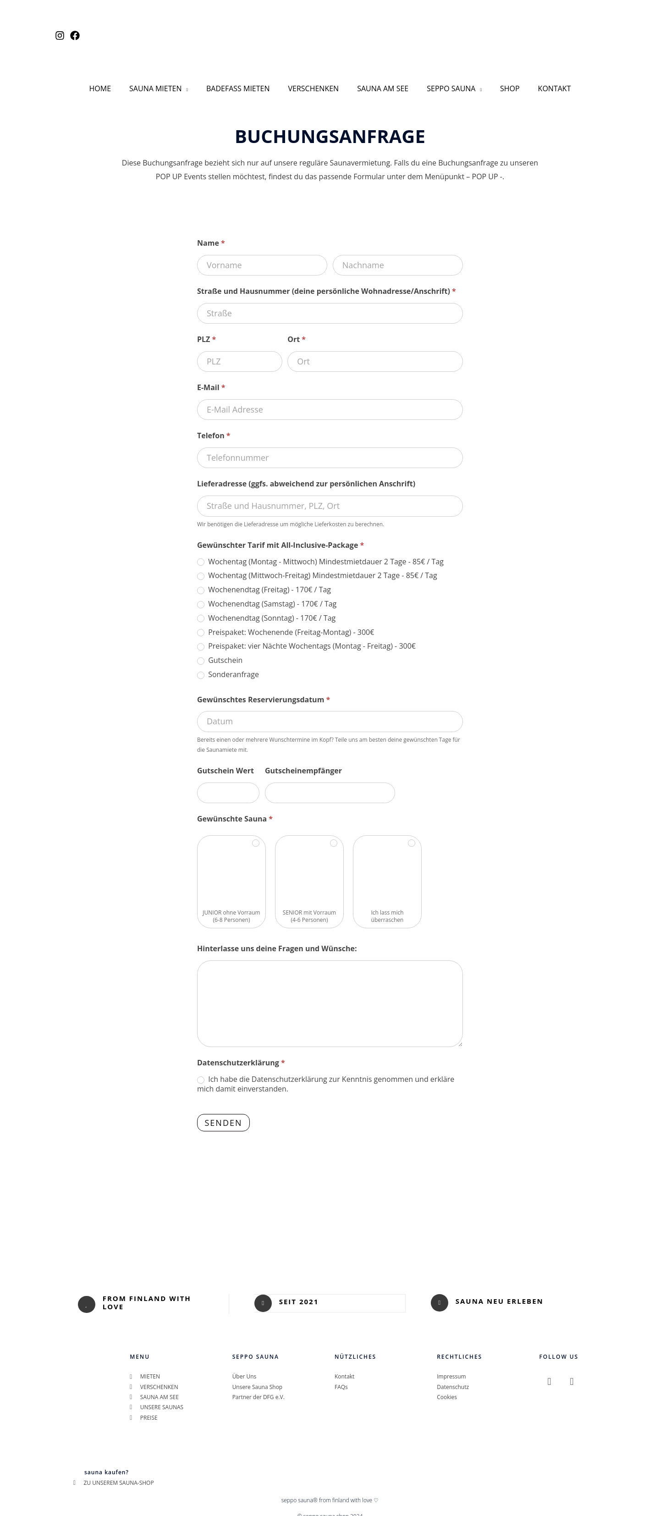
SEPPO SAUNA (445, 84)
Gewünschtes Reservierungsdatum (263, 691)
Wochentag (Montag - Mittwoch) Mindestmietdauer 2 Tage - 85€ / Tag (320, 553)
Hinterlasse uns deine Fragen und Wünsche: (277, 940)
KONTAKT (541, 84)
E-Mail (211, 379)
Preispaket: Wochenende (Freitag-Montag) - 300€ (285, 623)
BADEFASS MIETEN (243, 84)
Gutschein (219, 652)
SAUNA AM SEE (381, 84)
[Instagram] (60, 35)
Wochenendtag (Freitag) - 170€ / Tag (264, 581)
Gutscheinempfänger (303, 762)
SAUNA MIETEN (164, 84)
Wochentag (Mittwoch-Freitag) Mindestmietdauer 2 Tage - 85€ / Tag (317, 567)
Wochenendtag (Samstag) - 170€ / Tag (266, 596)
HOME (113, 84)
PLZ (206, 331)
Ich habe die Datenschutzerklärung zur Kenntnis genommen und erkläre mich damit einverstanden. (325, 1076)
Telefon (214, 427)
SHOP (501, 84)
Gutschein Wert (225, 762)
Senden (223, 1114)
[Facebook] (75, 35)
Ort (296, 331)
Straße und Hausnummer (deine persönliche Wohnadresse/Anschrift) (326, 283)
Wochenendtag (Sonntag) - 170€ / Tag (266, 609)
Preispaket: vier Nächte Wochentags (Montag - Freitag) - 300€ (306, 638)
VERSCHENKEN (315, 84)
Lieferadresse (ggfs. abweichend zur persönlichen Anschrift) (306, 475)
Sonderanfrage (228, 666)
